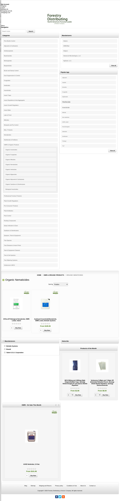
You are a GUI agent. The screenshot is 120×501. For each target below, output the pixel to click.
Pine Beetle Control (9, 41)
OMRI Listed (65, 122)
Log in (3, 7)
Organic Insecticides (11, 149)
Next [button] (58, 405)
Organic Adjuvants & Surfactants (15, 179)
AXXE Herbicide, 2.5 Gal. (31, 464)
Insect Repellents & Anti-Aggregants (14, 100)
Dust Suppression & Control (12, 75)
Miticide (64, 112)
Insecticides (7, 90)
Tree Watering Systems (10, 260)
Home (39, 275)
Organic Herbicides (11, 169)
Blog (25, 485)
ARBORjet (66, 46)
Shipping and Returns (45, 485)
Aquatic (64, 82)
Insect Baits (7, 110)
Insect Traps (7, 95)
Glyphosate (65, 96)
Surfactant (65, 136)
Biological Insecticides (12, 189)
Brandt (8, 349)
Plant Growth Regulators (11, 201)
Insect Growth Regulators (11, 105)
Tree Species (7, 240)
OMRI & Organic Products (11, 144)
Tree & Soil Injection (9, 255)
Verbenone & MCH (9, 265)
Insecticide (65, 107)
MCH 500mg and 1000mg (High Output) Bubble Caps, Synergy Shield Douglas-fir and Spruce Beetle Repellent (75, 383)
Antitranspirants (8, 51)
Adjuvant (64, 77)
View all (113, 65)
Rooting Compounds (10, 220)
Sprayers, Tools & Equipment (12, 235)
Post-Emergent (65, 126)
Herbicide (66, 102)
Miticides (6, 120)
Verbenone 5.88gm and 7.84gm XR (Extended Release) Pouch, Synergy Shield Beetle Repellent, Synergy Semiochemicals (102, 383)
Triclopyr (64, 141)
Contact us (92, 485)
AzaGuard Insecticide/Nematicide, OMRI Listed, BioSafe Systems (45, 320)
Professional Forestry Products (13, 196)
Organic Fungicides (11, 154)
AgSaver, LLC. (67, 60)
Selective (64, 131)
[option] (75, 375)
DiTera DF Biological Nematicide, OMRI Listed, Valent (16, 320)
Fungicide (64, 92)
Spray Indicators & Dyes (11, 225)
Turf (63, 146)
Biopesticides (8, 65)
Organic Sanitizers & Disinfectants (15, 184)
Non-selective (65, 117)
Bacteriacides (8, 55)
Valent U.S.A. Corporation (14, 352)
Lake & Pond (7, 115)
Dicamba (64, 87)
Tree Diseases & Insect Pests (12, 245)
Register (3, 6)
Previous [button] (55, 405)
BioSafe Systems (12, 346)
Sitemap (33, 485)
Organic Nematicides (11, 164)
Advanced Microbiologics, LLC (72, 55)
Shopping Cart (5, 12)
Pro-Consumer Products (11, 206)
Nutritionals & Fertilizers (11, 140)
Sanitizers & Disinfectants (11, 230)
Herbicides (7, 85)
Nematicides (7, 135)
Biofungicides (8, 60)
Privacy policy (59, 485)
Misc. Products (8, 130)
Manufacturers (10, 341)
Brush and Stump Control (11, 70)
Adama (65, 41)
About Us (83, 485)
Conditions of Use (72, 485)
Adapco (65, 51)
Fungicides (7, 80)
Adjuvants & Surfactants (11, 46)
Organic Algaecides (11, 174)
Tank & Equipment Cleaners (12, 250)
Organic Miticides (10, 159)
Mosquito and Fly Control (11, 125)
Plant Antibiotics (8, 210)
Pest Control (7, 215)
